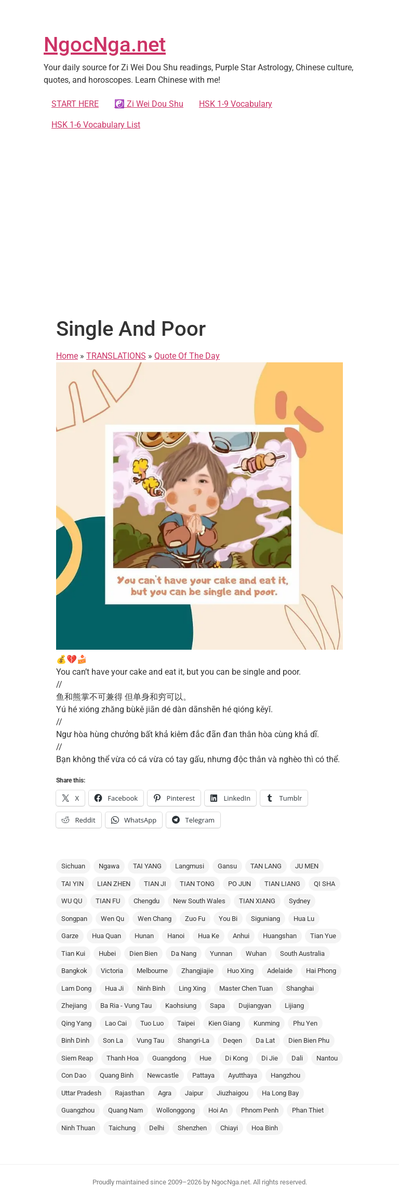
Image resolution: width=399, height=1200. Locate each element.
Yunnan (221, 953)
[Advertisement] (199, 222)
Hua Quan (106, 936)
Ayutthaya (242, 1075)
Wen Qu (112, 919)
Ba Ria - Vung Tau (126, 1005)
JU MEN (306, 866)
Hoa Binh (264, 1128)
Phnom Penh (259, 1110)
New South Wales (199, 901)
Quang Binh (117, 1075)
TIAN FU (108, 901)
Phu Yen (305, 1023)
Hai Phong (321, 971)
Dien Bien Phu (308, 1040)
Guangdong (169, 1058)
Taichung (122, 1128)
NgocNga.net (105, 44)
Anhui (241, 936)
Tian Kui (73, 953)
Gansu (227, 866)
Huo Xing (240, 971)
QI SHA (324, 884)
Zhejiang (74, 1005)
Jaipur (194, 1093)
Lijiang (294, 1005)
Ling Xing (192, 988)
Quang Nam (125, 1110)
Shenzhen (192, 1128)
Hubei (107, 953)
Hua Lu (304, 919)
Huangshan (280, 936)
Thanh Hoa (123, 1058)
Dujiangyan (254, 1005)
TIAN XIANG (257, 901)
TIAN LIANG (282, 884)
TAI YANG (147, 866)
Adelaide (279, 971)
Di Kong (236, 1058)
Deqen (232, 1040)
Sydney (299, 901)
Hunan (144, 936)
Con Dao (73, 1075)
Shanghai (300, 988)
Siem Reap (77, 1058)
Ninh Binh (151, 988)
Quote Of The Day (187, 356)
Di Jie (269, 1058)
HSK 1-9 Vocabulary (235, 104)
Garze (69, 936)
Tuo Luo (152, 1023)
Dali (297, 1058)
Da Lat (265, 1040)
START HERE (75, 104)
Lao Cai (116, 1023)
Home (67, 356)
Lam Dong (76, 988)
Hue (205, 1058)
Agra (164, 1093)
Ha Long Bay (280, 1093)
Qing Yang (76, 1023)
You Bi (228, 919)
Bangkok (74, 971)
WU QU (71, 901)
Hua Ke (208, 936)
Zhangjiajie (197, 971)
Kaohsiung (180, 1005)
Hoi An (218, 1110)
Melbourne (152, 971)
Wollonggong (175, 1110)
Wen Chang (154, 919)
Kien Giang (224, 1023)
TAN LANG (266, 866)
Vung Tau (150, 1040)
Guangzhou (78, 1110)
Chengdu (146, 901)
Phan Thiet (308, 1110)
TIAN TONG (197, 884)
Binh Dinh (75, 1040)
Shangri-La (193, 1040)
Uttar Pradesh (81, 1093)
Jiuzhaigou (232, 1093)
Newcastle (163, 1075)
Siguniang (265, 919)
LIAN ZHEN (113, 884)
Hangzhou (285, 1075)
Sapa (217, 1005)
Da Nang (183, 953)
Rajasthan (129, 1093)
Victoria (112, 971)
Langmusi (189, 866)
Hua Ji (114, 988)
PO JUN (239, 884)
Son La (113, 1040)
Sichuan (73, 866)
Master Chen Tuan (246, 988)
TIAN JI (155, 884)
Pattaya (203, 1075)
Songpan (74, 919)
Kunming (267, 1023)
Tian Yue (323, 936)
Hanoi (175, 936)
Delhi (156, 1128)
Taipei (186, 1023)
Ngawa (109, 866)
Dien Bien (143, 953)
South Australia (302, 953)
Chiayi (229, 1128)
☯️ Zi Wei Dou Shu (148, 104)
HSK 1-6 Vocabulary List (95, 125)
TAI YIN (72, 884)
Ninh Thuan (78, 1128)
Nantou (327, 1058)
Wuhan (256, 953)
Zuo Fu (195, 919)
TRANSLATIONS (116, 356)
